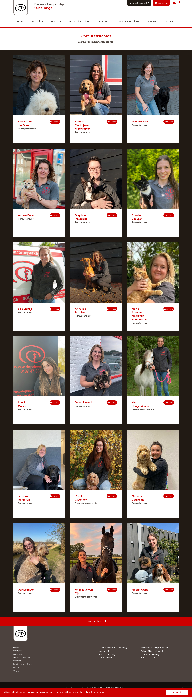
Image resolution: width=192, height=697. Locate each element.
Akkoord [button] (177, 692)
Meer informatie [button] (98, 692)
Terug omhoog (96, 621)
